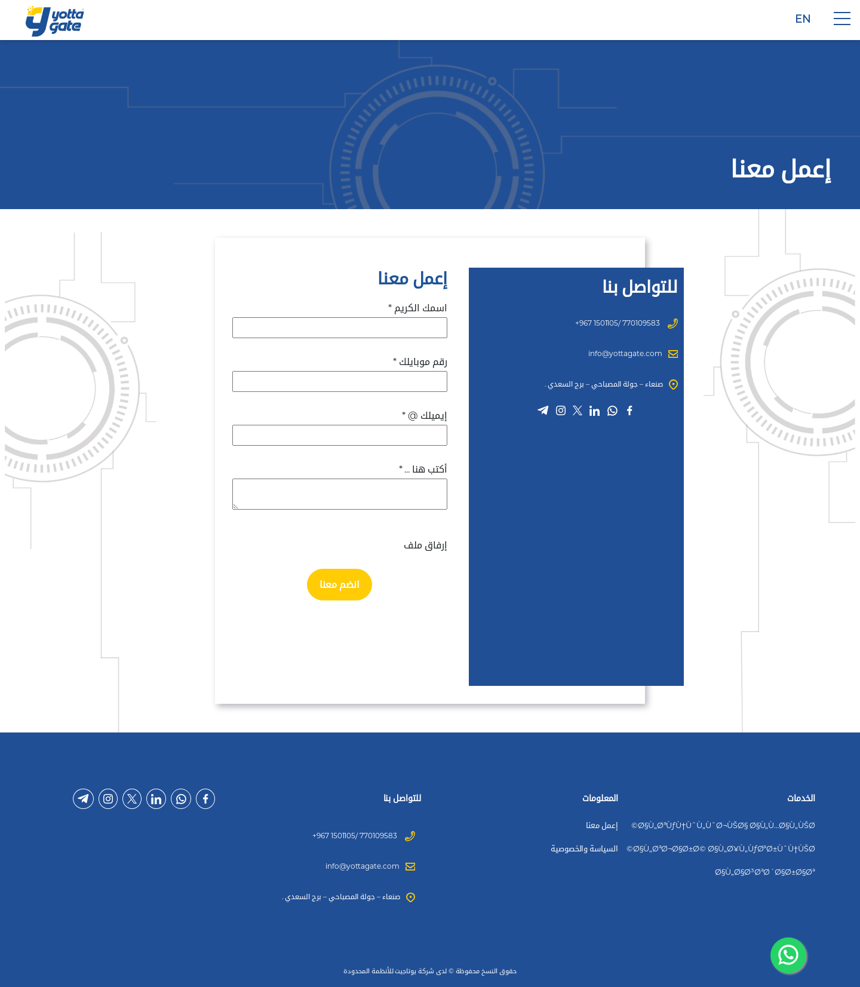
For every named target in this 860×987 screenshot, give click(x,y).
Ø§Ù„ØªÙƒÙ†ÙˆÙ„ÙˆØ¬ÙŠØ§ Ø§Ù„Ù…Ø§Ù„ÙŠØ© (723, 825)
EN (802, 19)
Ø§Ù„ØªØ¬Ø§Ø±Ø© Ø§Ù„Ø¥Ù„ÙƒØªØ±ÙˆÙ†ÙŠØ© (720, 848)
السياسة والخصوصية (584, 848)
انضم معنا (340, 584)
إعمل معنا (602, 825)
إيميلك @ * (424, 415)
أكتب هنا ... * (423, 469)
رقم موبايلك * (420, 361)
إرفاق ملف (425, 545)
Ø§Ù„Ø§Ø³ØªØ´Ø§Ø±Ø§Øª (765, 871)
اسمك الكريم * (417, 308)
